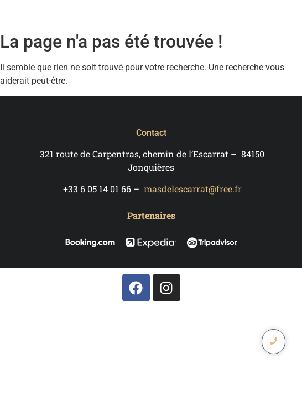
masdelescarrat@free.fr (193, 189)
